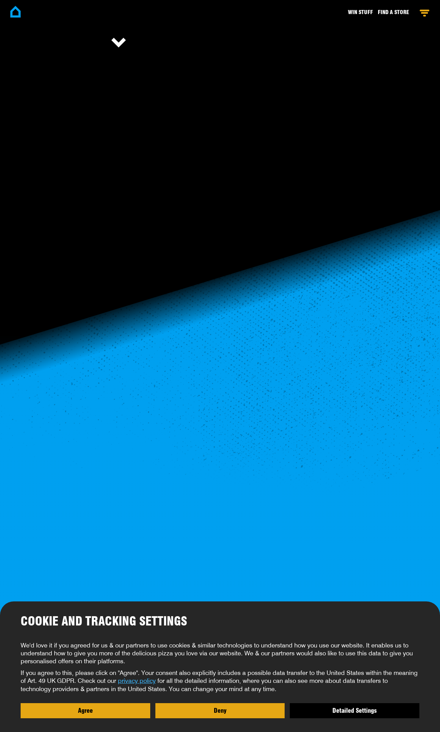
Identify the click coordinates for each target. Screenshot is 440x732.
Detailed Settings (354, 710)
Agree (85, 710)
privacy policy (137, 680)
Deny (220, 710)
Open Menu (424, 13)
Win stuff (360, 12)
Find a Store (393, 12)
